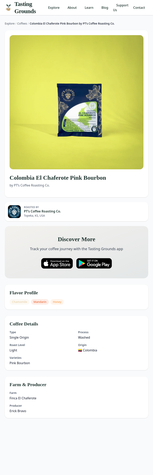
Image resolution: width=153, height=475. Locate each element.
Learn (89, 7)
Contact (139, 7)
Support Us (120, 7)
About (72, 7)
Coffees (22, 23)
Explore (54, 7)
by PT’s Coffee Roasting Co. (30, 185)
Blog (104, 7)
